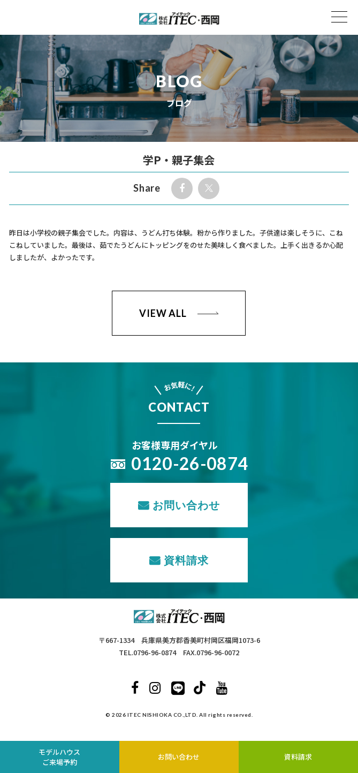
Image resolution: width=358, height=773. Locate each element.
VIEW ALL (163, 313)
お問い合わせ (186, 504)
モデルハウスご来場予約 (59, 757)
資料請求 (186, 560)
